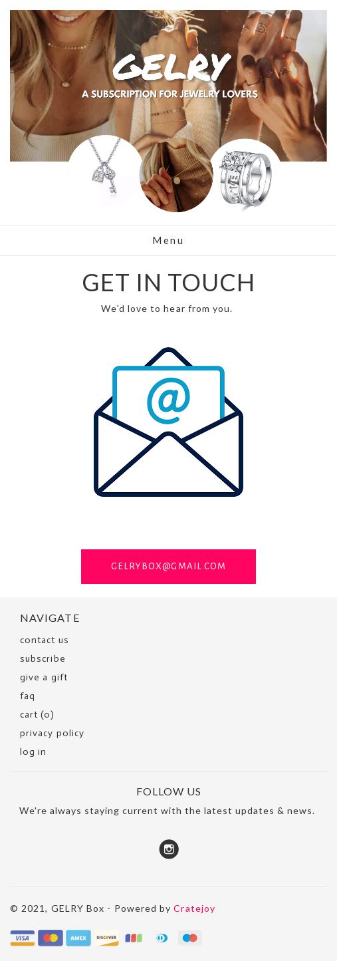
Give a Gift (44, 677)
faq (27, 696)
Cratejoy (194, 908)
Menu (168, 240)
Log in (33, 751)
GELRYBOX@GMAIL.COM (168, 566)
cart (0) (37, 714)
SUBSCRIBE (43, 658)
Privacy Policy (52, 733)
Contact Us (44, 640)
